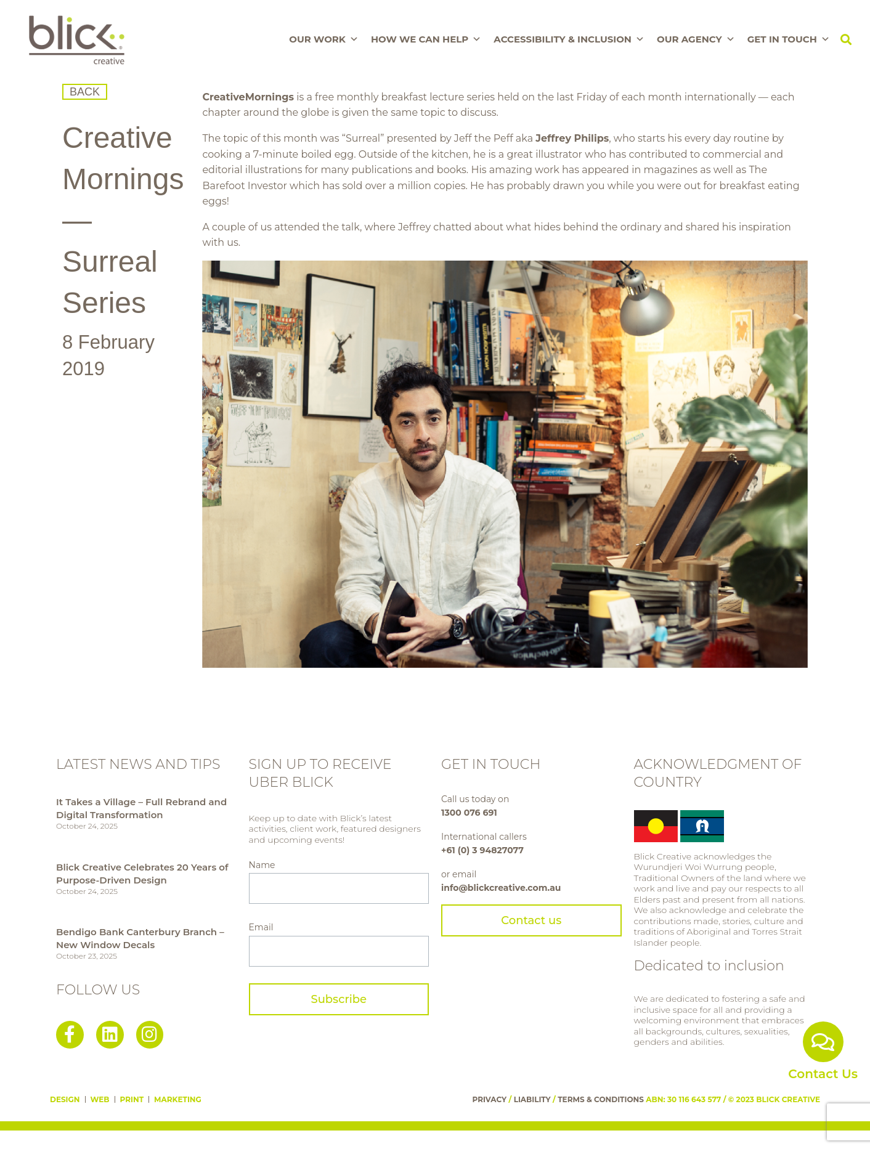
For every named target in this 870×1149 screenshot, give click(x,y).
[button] (846, 40)
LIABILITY (532, 1099)
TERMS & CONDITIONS (601, 1099)
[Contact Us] (823, 1041)
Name (262, 865)
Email (261, 927)
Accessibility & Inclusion (569, 39)
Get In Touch (788, 39)
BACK (85, 92)
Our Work (324, 39)
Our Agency (696, 39)
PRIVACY (490, 1099)
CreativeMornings (248, 97)
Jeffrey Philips (572, 138)
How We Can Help (426, 39)
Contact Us (823, 1073)
